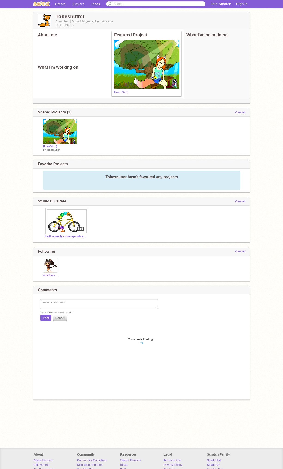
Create (60, 4)
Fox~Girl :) (121, 92)
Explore (78, 4)
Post (46, 318)
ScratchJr (213, 464)
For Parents (41, 464)
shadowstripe (51, 275)
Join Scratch (221, 4)
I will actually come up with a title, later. (66, 236)
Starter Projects (130, 460)
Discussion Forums (89, 464)
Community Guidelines (92, 460)
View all (240, 112)
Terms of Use (172, 460)
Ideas (96, 4)
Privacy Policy (173, 464)
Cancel (60, 318)
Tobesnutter (53, 149)
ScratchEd (214, 460)
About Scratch (43, 460)
